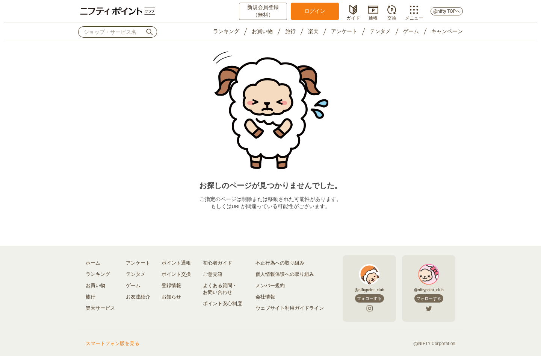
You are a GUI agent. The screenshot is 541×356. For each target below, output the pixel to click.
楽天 (313, 31)
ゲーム (411, 31)
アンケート (344, 31)
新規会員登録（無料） (263, 11)
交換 (391, 17)
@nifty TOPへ (446, 11)
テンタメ (380, 31)
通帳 (373, 17)
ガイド (353, 17)
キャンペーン (447, 31)
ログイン (314, 11)
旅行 (290, 31)
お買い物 (262, 31)
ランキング (226, 31)
